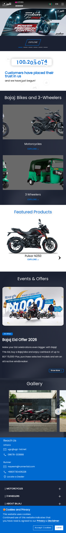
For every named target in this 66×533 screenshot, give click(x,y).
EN (56, 4)
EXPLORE (33, 42)
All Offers (7, 334)
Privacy (41, 521)
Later (59, 528)
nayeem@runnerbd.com (21, 467)
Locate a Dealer (15, 477)
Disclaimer (53, 521)
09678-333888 (16, 455)
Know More (56, 370)
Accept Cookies (43, 528)
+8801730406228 (17, 472)
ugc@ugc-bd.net (17, 450)
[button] (58, 411)
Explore (32, 260)
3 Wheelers (33, 194)
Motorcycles (33, 144)
